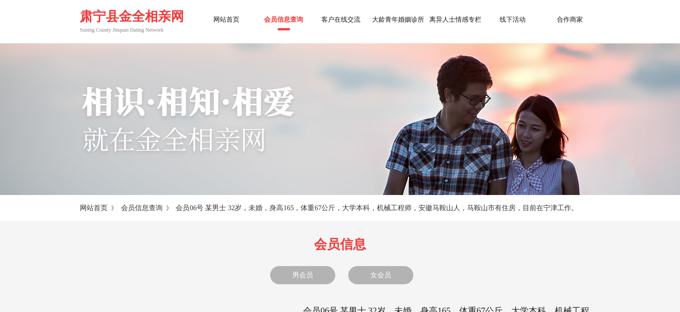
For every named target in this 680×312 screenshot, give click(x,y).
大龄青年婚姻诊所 (398, 19)
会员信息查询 (142, 207)
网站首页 (94, 207)
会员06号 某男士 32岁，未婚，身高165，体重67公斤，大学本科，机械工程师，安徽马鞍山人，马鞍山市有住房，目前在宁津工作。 (377, 207)
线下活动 (513, 19)
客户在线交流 (340, 19)
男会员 (302, 275)
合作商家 (570, 19)
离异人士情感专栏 (455, 19)
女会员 (380, 275)
